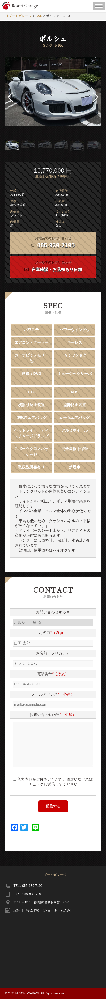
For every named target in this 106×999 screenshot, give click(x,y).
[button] (95, 97)
